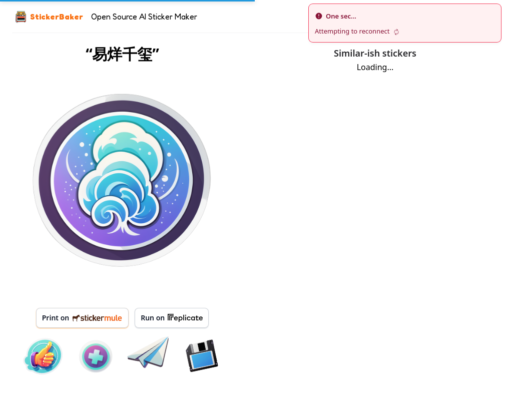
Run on (172, 318)
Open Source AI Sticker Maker (144, 17)
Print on (82, 317)
